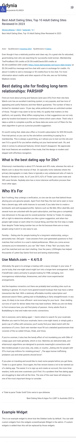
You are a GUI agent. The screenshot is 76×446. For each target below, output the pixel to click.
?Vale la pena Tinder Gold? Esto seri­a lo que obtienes (27, 392)
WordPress (37, 441)
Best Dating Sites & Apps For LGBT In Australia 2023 (49, 398)
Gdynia (9, 5)
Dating (48, 49)
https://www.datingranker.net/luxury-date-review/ (50, 65)
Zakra (28, 441)
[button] (3, 9)
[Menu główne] (72, 7)
